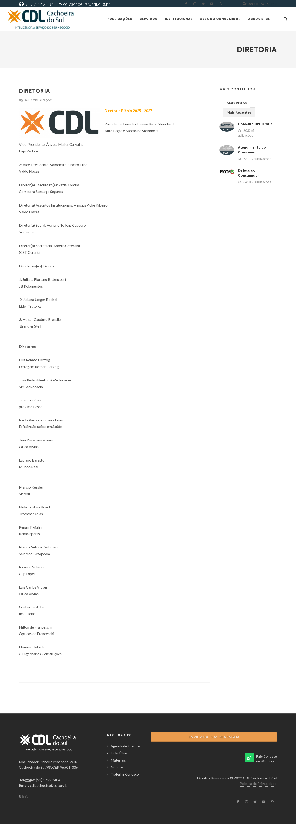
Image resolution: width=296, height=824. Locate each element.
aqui (273, 3)
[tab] (236, 102)
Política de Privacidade (258, 783)
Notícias (117, 767)
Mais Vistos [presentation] (237, 103)
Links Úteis (119, 753)
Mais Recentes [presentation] (238, 112)
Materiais (118, 760)
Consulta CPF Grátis (255, 124)
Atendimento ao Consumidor (252, 150)
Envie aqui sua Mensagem (214, 737)
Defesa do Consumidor (248, 173)
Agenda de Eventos (125, 746)
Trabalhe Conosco (125, 774)
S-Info (24, 796)
